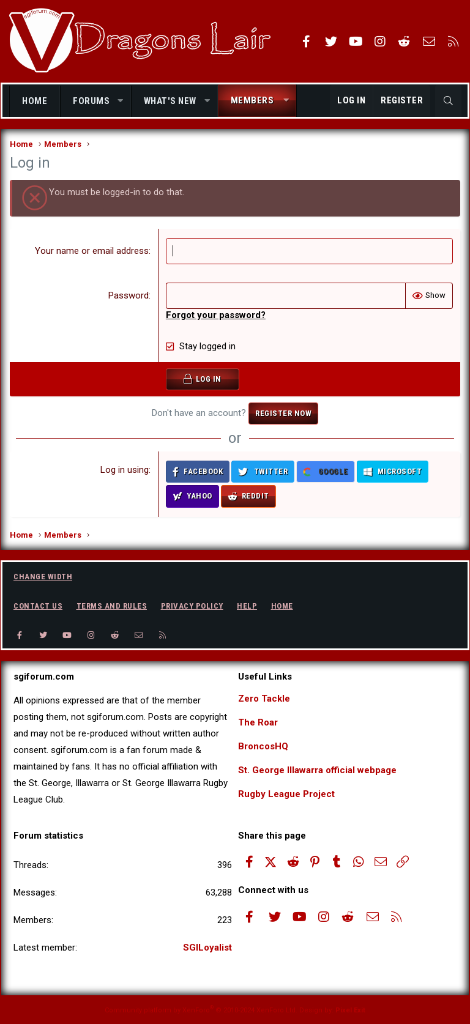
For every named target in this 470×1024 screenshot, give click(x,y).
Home (34, 100)
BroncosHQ (263, 746)
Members (252, 100)
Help (247, 605)
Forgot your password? (216, 315)
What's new (170, 100)
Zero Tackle (264, 698)
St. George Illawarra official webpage (317, 770)
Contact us (37, 605)
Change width (42, 576)
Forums (91, 100)
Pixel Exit (350, 1010)
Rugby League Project (286, 794)
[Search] (448, 101)
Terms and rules (111, 605)
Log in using (124, 469)
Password (128, 295)
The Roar (258, 722)
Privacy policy (192, 605)
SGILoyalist (207, 947)
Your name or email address (92, 250)
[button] (120, 101)
